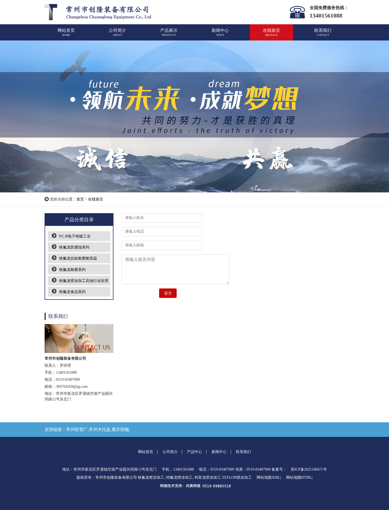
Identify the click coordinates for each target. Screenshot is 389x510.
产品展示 (168, 34)
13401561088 (326, 15)
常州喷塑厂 (77, 429)
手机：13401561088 (178, 469)
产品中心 (194, 452)
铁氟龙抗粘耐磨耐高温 (74, 258)
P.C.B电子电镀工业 (71, 236)
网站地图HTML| (299, 477)
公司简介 (117, 34)
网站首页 (66, 34)
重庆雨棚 (120, 429)
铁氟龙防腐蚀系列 (70, 247)
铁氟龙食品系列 (69, 292)
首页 (80, 199)
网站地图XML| (269, 477)
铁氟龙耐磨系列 (69, 270)
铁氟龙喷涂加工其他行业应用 (80, 281)
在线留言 (271, 34)
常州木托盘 (99, 429)
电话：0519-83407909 (216, 469)
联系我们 (322, 34)
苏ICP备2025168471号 (309, 469)
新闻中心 (220, 34)
